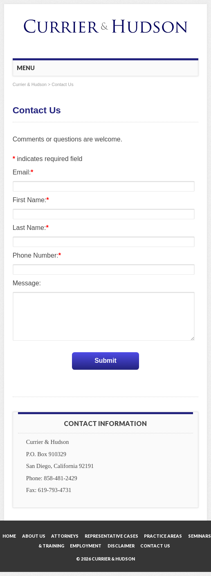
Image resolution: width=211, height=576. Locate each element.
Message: (27, 283)
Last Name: (31, 227)
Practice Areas (163, 536)
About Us (33, 536)
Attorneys (65, 536)
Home (9, 536)
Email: (23, 172)
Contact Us (155, 546)
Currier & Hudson (30, 84)
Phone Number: (37, 255)
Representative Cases (111, 536)
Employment (85, 546)
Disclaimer (121, 546)
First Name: (31, 199)
